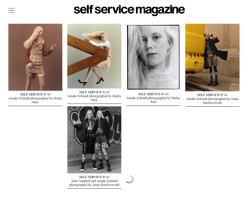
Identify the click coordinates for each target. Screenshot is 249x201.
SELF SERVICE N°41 (212, 95)
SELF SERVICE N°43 (35, 95)
